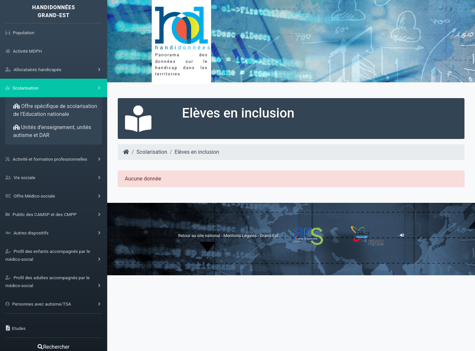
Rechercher (53, 347)
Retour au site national (199, 235)
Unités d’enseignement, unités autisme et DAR (52, 131)
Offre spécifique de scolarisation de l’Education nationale (55, 110)
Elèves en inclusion (196, 152)
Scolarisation (152, 152)
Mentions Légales (240, 235)
